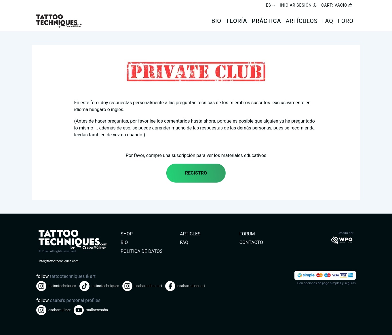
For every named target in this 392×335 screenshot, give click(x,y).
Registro (196, 173)
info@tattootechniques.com (59, 261)
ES (270, 5)
